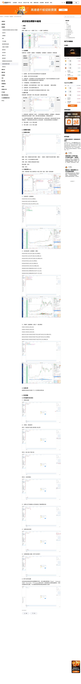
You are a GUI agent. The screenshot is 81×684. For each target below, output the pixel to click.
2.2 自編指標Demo (69, 32)
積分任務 (3, 80)
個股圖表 (11, 16)
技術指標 (3, 52)
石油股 (66, 45)
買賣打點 (3, 66)
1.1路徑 (67, 24)
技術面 (3, 86)
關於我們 (47, 2)
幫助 (51, 2)
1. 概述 (66, 22)
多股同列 (3, 32)
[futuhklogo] (6, 3)
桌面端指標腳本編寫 (6, 63)
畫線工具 (3, 55)
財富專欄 (42, 2)
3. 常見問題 (67, 36)
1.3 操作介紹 (68, 27)
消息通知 (3, 75)
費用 (31, 2)
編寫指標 (3, 58)
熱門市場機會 (68, 41)
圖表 (3, 38)
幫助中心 (2, 16)
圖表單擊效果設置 (5, 44)
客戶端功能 (6, 16)
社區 (2, 78)
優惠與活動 (36, 2)
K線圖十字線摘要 (5, 46)
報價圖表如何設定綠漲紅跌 (7, 61)
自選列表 (3, 21)
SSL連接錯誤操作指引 (6, 97)
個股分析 (3, 69)
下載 (76, 2)
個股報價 (3, 24)
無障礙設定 (4, 83)
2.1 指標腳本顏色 (69, 31)
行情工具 (20, 2)
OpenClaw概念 (68, 83)
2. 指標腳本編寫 (68, 29)
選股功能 (3, 72)
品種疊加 (3, 35)
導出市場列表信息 (5, 95)
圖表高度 (3, 49)
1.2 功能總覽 (68, 26)
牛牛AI (3, 100)
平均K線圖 (4, 41)
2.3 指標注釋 (68, 34)
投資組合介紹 (4, 89)
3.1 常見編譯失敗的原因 (70, 37)
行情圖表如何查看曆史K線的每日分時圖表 (10, 29)
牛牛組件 (3, 92)
